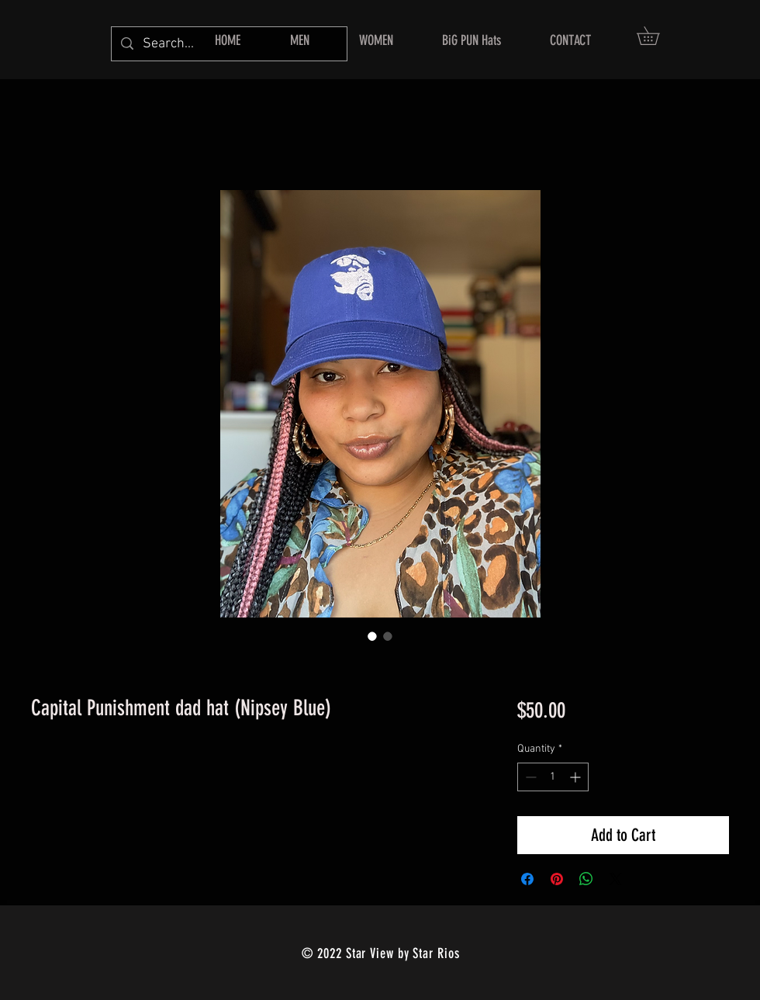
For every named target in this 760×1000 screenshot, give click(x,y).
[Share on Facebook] (527, 879)
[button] (657, 35)
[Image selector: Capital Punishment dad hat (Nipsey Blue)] (372, 636)
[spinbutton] (553, 777)
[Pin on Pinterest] (557, 879)
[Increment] (576, 777)
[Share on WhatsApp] (586, 879)
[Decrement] (529, 777)
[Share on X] (615, 879)
